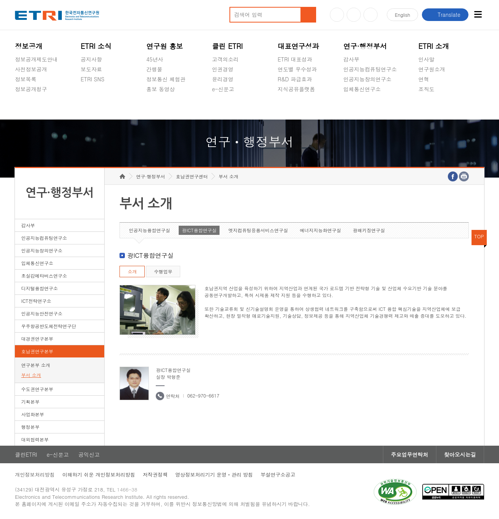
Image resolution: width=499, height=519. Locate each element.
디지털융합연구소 (39, 288)
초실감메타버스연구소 (370, 107)
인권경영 (222, 69)
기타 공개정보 (435, 107)
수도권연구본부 (37, 389)
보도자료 (91, 69)
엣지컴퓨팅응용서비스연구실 (258, 230)
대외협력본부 (35, 439)
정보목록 (25, 79)
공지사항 (91, 59)
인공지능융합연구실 (149, 230)
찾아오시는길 (460, 454)
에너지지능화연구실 (320, 230)
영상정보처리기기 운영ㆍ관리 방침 (214, 474)
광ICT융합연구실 (199, 230)
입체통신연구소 (362, 89)
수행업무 (163, 271)
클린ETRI (26, 454)
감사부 (351, 59)
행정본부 (30, 427)
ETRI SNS (92, 79)
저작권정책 (155, 474)
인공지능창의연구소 (367, 79)
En (402, 14)
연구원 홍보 (164, 46)
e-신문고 (223, 89)
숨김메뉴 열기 (19, 98)
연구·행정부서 (365, 46)
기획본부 (30, 401)
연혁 (423, 79)
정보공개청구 (31, 89)
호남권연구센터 (192, 176)
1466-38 (127, 489)
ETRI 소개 (433, 46)
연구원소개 (431, 69)
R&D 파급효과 (295, 79)
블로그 (354, 15)
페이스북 (370, 15)
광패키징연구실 (369, 230)
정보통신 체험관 (166, 79)
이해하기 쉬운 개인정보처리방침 (98, 474)
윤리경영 (222, 79)
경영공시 (25, 107)
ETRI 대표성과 (295, 59)
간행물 (154, 69)
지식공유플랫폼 (296, 89)
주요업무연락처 (409, 454)
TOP (479, 236)
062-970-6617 (203, 395)
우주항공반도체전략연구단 (48, 326)
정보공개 (28, 46)
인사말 (426, 59)
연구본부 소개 (35, 365)
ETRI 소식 (96, 46)
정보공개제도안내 (36, 59)
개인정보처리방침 (35, 474)
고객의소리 (225, 59)
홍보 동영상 (160, 89)
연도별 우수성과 (297, 69)
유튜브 (337, 15)
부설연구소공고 (278, 474)
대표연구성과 (298, 46)
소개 (132, 271)
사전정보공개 (31, 69)
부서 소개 (31, 375)
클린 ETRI (227, 46)
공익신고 (222, 107)
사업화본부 (32, 414)
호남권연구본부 (37, 351)
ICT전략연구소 (36, 300)
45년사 (154, 59)
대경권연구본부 (37, 338)
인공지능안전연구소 (42, 313)
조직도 (426, 89)
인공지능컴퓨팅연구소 (370, 69)
